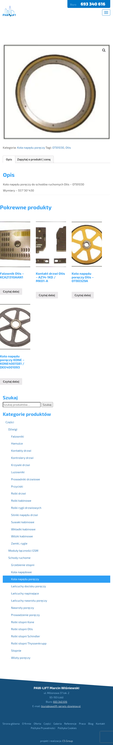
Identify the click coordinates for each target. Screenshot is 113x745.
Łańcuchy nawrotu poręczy (29, 600)
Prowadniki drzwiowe (25, 479)
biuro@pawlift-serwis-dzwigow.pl (61, 706)
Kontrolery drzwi (22, 457)
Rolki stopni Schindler (25, 636)
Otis (68, 147)
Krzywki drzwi (20, 465)
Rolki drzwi (18, 493)
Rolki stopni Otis (22, 629)
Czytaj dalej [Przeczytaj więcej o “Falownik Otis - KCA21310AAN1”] (11, 291)
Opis (9, 159)
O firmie (26, 723)
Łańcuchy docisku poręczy (28, 586)
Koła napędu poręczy (31, 147)
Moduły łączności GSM (23, 550)
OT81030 (58, 147)
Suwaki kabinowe (22, 522)
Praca (82, 723)
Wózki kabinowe (22, 536)
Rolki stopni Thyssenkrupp (29, 643)
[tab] (9, 159)
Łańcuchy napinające (25, 593)
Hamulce (17, 443)
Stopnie (16, 650)
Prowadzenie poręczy (25, 615)
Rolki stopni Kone (22, 622)
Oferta (37, 723)
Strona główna (11, 723)
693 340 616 (93, 3)
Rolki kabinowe (21, 500)
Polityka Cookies (67, 727)
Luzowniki (18, 472)
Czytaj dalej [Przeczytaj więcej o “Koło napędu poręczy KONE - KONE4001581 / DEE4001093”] (11, 381)
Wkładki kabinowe (23, 529)
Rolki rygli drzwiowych (26, 507)
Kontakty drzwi (21, 450)
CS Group (67, 740)
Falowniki (17, 436)
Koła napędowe (21, 572)
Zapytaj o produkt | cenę (34, 159)
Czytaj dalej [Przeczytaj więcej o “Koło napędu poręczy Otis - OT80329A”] (83, 295)
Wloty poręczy (20, 657)
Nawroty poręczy (22, 607)
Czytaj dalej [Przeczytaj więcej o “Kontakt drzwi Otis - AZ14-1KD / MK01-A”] (47, 295)
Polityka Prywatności (43, 727)
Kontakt (100, 723)
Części (10, 422)
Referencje (70, 723)
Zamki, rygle (19, 543)
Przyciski (17, 486)
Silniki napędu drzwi (24, 515)
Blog (90, 723)
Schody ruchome (19, 557)
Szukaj (47, 404)
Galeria (57, 723)
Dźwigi (12, 429)
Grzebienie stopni (22, 565)
